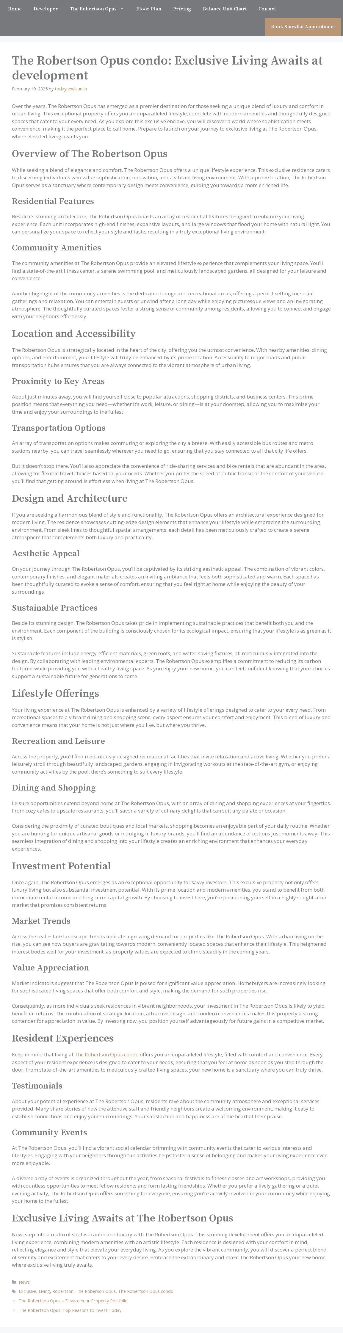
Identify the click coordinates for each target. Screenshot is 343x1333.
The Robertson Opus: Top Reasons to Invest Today (70, 1310)
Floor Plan (148, 9)
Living (44, 1291)
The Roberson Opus (96, 1291)
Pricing (182, 9)
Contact (267, 9)
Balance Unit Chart (225, 9)
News (24, 1282)
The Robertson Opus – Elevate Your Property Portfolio (73, 1301)
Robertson (62, 1291)
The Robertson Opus (100, 9)
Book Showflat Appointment (303, 27)
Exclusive (27, 1291)
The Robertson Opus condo (107, 1054)
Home (15, 9)
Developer (46, 9)
